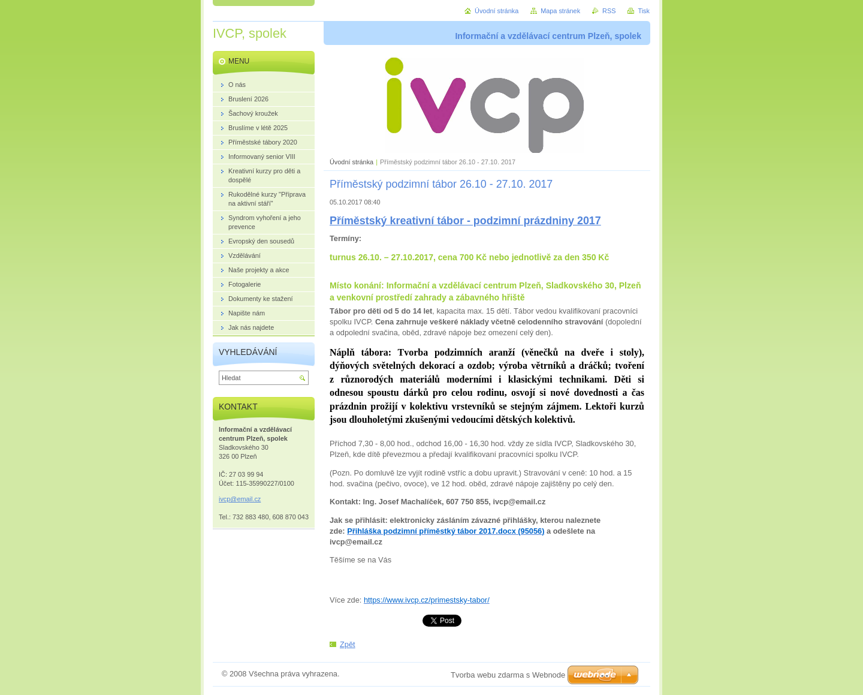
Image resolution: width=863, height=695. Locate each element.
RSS (608, 10)
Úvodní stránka (351, 162)
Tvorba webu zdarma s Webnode (508, 674)
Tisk (644, 10)
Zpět (347, 644)
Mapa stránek (560, 10)
